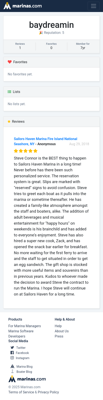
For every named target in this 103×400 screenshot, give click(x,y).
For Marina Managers (24, 326)
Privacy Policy (48, 392)
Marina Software (20, 331)
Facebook (18, 353)
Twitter (16, 347)
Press (59, 336)
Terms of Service (21, 392)
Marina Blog (20, 366)
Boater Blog (20, 371)
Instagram (18, 358)
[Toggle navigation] (94, 6)
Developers (16, 336)
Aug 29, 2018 (79, 144)
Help (58, 326)
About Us (62, 331)
